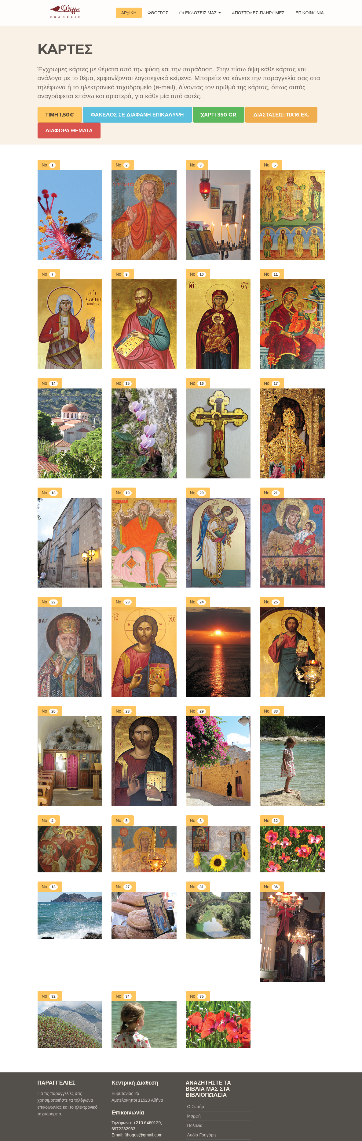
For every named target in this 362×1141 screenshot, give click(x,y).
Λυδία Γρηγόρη (201, 1134)
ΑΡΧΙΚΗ (129, 13)
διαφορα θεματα (69, 130)
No (50, 165)
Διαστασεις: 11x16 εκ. (281, 115)
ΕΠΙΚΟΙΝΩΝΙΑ (309, 13)
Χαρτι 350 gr (218, 115)
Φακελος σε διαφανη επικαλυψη (137, 115)
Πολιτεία (195, 1125)
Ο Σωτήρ (195, 1106)
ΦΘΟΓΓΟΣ (158, 13)
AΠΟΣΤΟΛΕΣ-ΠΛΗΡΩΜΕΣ (258, 13)
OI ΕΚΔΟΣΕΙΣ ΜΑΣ (200, 13)
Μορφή (194, 1116)
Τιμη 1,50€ (60, 115)
